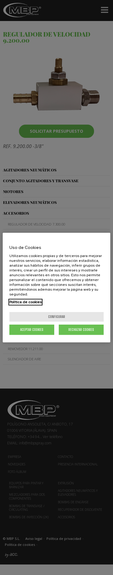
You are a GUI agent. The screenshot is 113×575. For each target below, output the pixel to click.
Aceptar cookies (31, 329)
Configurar (56, 316)
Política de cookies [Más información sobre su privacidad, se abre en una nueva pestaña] (25, 302)
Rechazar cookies (81, 329)
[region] (56, 288)
